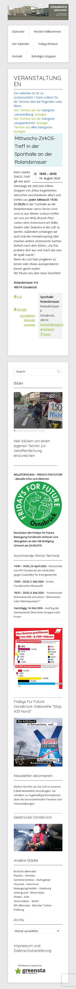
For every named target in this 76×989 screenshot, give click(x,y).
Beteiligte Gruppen (43, 56)
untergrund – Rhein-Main (29, 892)
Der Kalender (20, 44)
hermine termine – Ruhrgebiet (32, 880)
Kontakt (17, 56)
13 (44, 431)
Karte (45, 334)
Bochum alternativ (25, 871)
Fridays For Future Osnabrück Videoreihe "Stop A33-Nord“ (38, 706)
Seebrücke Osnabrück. (33, 817)
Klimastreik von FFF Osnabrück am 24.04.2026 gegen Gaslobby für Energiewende (38, 570)
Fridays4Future (48, 44)
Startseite (18, 31)
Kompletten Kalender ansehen (27, 319)
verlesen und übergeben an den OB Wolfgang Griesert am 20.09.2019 (36, 541)
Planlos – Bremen (24, 875)
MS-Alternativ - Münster (28, 905)
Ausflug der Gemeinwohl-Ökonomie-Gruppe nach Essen (37, 612)
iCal (18, 297)
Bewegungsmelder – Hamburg (32, 888)
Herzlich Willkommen (47, 31)
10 (36, 431)
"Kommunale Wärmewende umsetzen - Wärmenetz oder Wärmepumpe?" (38, 597)
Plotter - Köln (21, 897)
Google (20, 309)
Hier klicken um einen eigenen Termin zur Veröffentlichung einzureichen (32, 448)
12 (41, 431)
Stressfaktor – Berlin (26, 901)
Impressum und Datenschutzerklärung (32, 948)
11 (39, 431)
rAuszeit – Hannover (26, 884)
